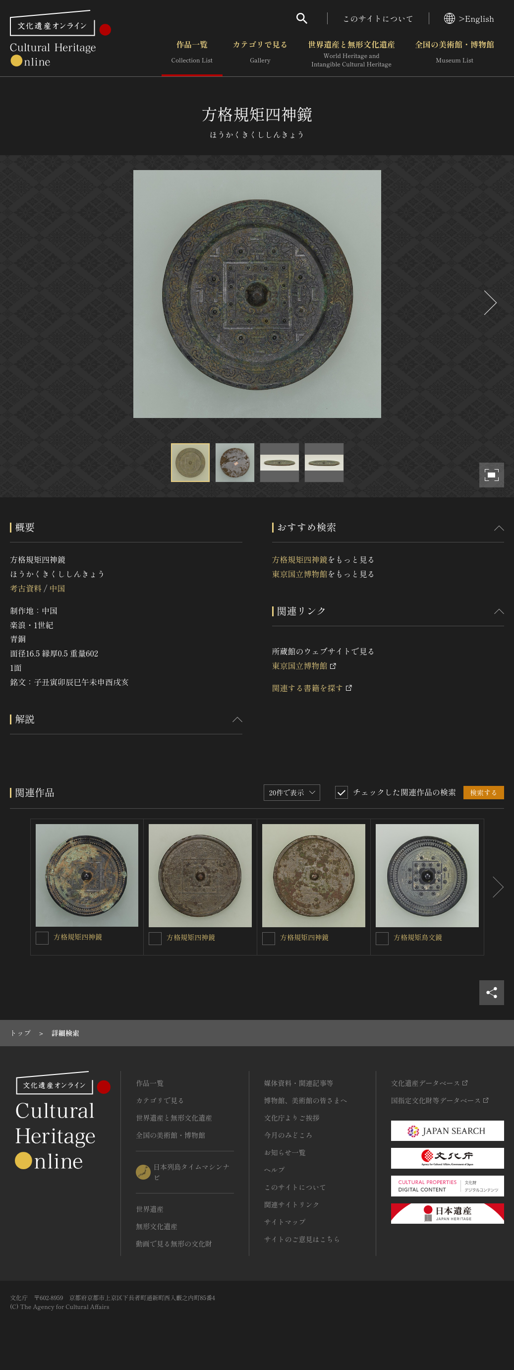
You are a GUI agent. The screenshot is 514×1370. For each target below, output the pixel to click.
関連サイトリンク (292, 1204)
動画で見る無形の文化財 (174, 1244)
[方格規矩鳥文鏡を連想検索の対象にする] (382, 938)
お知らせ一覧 (285, 1152)
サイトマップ (285, 1222)
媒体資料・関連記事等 (299, 1083)
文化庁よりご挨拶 (292, 1118)
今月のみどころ (288, 1135)
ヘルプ (274, 1170)
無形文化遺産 (156, 1226)
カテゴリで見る (260, 54)
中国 (57, 588)
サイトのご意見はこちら (302, 1239)
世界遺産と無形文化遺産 (351, 54)
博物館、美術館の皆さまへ (305, 1100)
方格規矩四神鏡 (300, 559)
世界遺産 (150, 1209)
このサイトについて (378, 18)
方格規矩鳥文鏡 (418, 937)
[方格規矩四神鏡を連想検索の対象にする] (42, 938)
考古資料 (26, 588)
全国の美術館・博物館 (454, 54)
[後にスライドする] (489, 302)
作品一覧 (192, 54)
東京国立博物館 (300, 574)
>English (469, 18)
